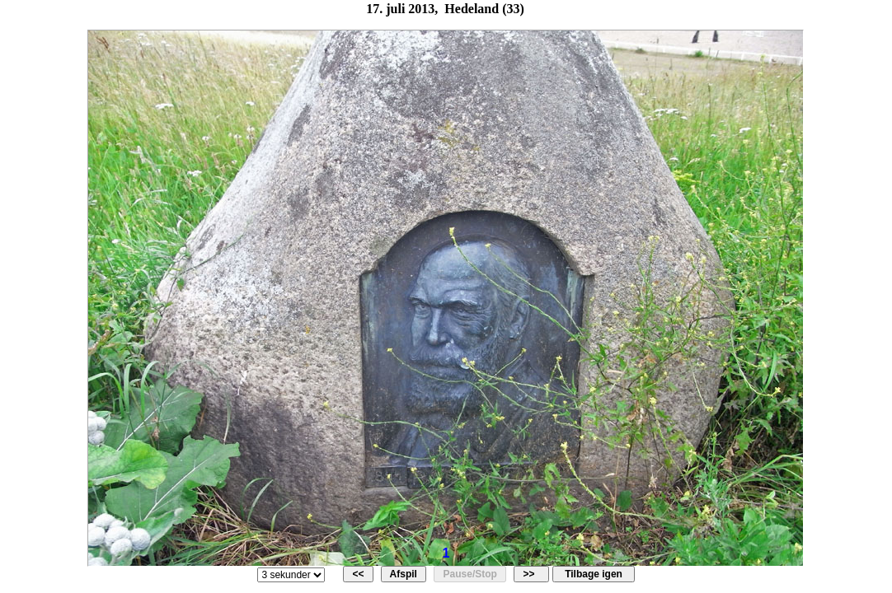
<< (358, 574)
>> (531, 574)
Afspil (403, 574)
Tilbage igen (593, 574)
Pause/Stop (470, 574)
